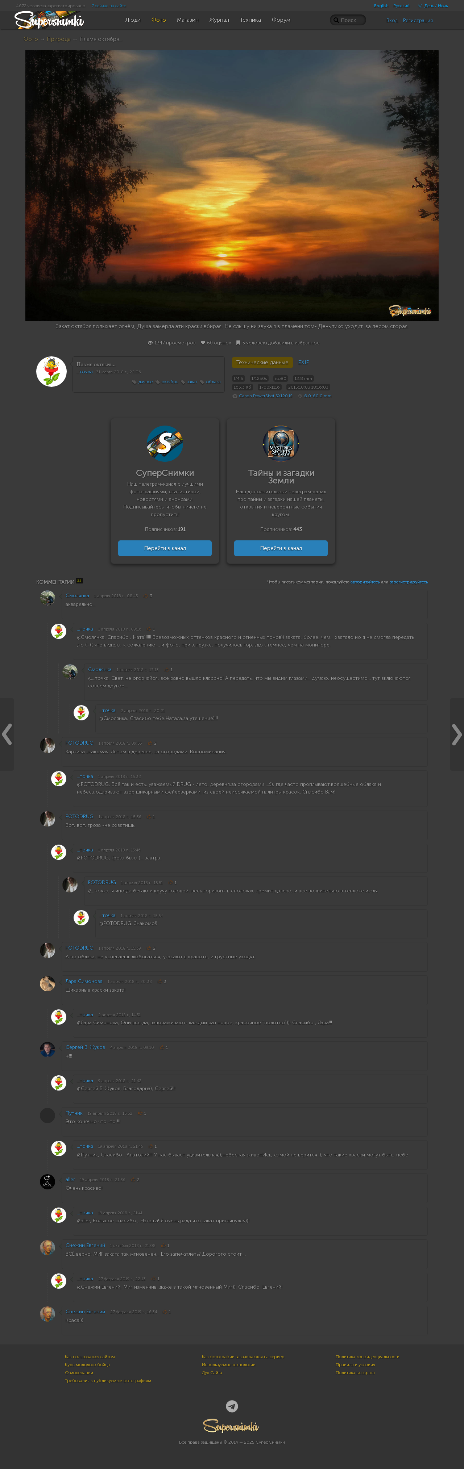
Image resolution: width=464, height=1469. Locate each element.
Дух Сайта (212, 1372)
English (381, 5)
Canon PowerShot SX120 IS (266, 395)
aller (70, 1179)
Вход (392, 20)
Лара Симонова (84, 981)
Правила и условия (355, 1364)
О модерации (79, 1372)
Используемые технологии (229, 1364)
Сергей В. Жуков (85, 1047)
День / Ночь (431, 5)
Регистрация (418, 20)
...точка (84, 372)
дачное (145, 381)
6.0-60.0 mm (318, 395)
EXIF (303, 362)
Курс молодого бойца (87, 1364)
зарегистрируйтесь (408, 582)
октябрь (170, 381)
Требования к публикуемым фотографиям (108, 1380)
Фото (31, 38)
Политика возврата (355, 1372)
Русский (401, 5)
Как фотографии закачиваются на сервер (243, 1356)
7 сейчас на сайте (109, 5)
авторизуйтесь (365, 582)
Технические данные (262, 362)
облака (213, 381)
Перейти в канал (165, 548)
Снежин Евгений (85, 1245)
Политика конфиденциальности (367, 1356)
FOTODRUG (80, 743)
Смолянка (77, 596)
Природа (59, 38)
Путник (74, 1113)
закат (192, 381)
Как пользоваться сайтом (90, 1356)
